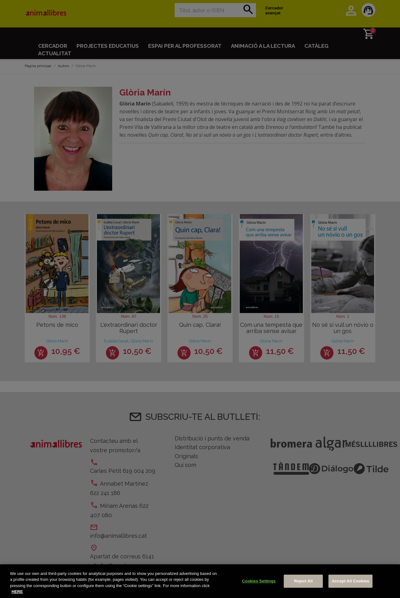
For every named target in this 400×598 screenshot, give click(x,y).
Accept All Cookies (350, 581)
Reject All (303, 581)
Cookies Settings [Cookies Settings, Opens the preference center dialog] (259, 581)
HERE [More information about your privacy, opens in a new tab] (17, 591)
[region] (200, 581)
